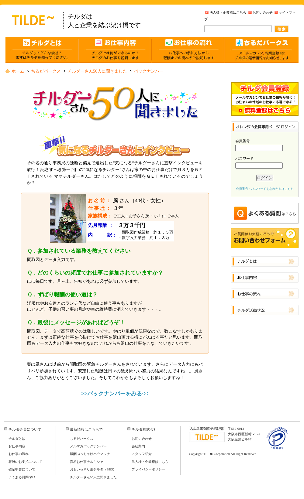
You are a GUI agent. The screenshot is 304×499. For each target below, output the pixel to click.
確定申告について (22, 469)
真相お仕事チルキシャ (86, 461)
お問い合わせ (263, 12)
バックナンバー (149, 71)
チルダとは (17, 438)
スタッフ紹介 (142, 454)
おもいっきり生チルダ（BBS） (93, 469)
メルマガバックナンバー (88, 446)
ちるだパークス (46, 71)
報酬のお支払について (25, 461)
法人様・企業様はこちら (227, 12)
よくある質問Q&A (22, 477)
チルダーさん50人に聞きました (97, 71)
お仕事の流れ (19, 454)
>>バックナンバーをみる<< (114, 394)
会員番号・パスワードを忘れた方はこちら (265, 188)
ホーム (18, 71)
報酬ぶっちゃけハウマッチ (90, 454)
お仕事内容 (17, 446)
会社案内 (138, 446)
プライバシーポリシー (148, 469)
